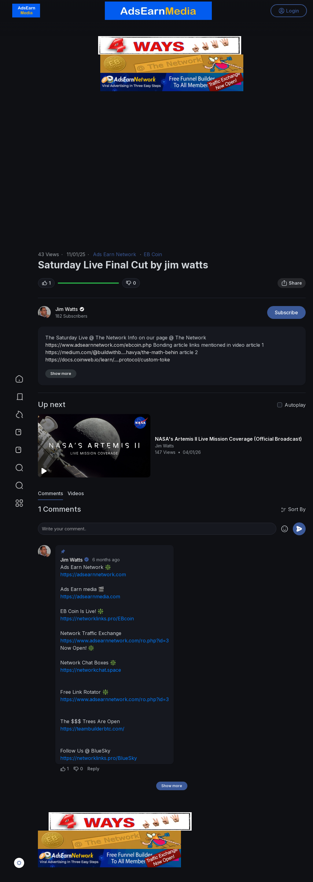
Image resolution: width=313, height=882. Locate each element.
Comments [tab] (50, 493)
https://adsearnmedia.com (90, 596)
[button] (15, 485)
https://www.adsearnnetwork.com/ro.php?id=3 (114, 640)
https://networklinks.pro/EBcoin (97, 618)
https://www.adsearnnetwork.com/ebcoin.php (98, 345)
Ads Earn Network (114, 254)
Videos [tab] (76, 493)
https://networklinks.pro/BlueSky (98, 758)
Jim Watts (70, 309)
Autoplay (295, 405)
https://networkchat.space (90, 670)
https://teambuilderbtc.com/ (92, 729)
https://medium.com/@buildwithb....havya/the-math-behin (111, 352)
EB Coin (153, 254)
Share (291, 283)
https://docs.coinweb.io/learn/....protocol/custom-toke (107, 360)
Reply (93, 768)
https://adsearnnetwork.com (93, 574)
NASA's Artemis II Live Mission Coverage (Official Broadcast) (228, 439)
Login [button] (288, 11)
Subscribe (286, 312)
